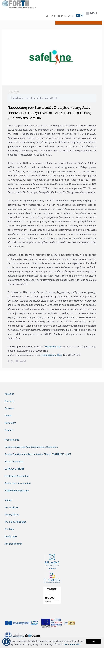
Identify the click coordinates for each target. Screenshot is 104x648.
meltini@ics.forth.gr (52, 355)
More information (72, 644)
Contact (9, 430)
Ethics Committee (14, 461)
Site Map (9, 529)
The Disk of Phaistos (15, 522)
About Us (9, 394)
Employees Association (17, 476)
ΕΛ (82, 16)
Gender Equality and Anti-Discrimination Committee (31, 447)
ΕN (78, 16)
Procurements (12, 439)
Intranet (8, 500)
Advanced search (13, 543)
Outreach (9, 408)
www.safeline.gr (53, 346)
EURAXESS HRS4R (14, 468)
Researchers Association (18, 483)
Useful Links (11, 536)
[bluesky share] (24, 361)
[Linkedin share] (21, 361)
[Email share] (17, 361)
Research (9, 401)
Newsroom (10, 423)
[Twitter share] (12, 361)
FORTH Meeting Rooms (17, 490)
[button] (6, 641)
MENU (91, 13)
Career (8, 415)
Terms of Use (11, 507)
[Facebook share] (8, 361)
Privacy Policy (12, 514)
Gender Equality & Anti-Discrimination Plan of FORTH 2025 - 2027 (38, 454)
